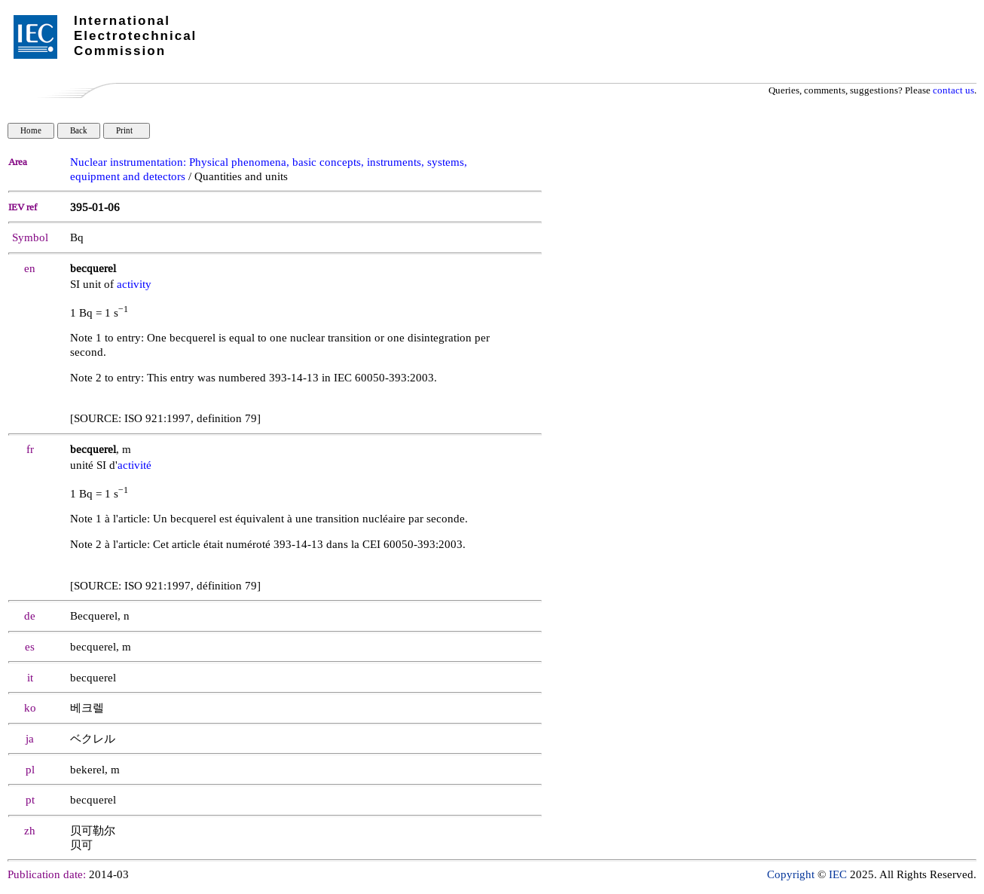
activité (134, 465)
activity (134, 284)
